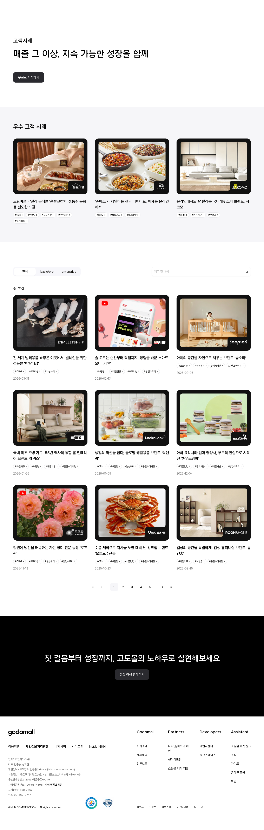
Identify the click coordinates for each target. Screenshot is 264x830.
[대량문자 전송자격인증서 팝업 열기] (91, 803)
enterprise (69, 272)
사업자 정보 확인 (53, 784)
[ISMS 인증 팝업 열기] (108, 803)
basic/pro (47, 272)
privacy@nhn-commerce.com (56, 769)
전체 (25, 272)
